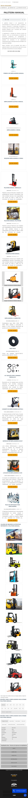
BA (8, 708)
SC (23, 704)
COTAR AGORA (14, 78)
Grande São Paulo (11, 724)
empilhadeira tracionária (5, 7)
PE (5, 708)
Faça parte (14, 766)
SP (17, 704)
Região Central (5, 721)
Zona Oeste (17, 721)
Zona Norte (12, 721)
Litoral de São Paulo (20, 724)
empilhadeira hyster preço (13, 7)
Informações (14, 759)
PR (20, 704)
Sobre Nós (13, 751)
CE (11, 708)
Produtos (14, 755)
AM (19, 708)
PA (22, 708)
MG (10, 704)
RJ (7, 704)
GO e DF (15, 708)
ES (13, 704)
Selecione (3, 704)
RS (2, 708)
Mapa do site (14, 762)
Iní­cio (14, 748)
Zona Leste (4, 724)
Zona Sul (23, 721)
